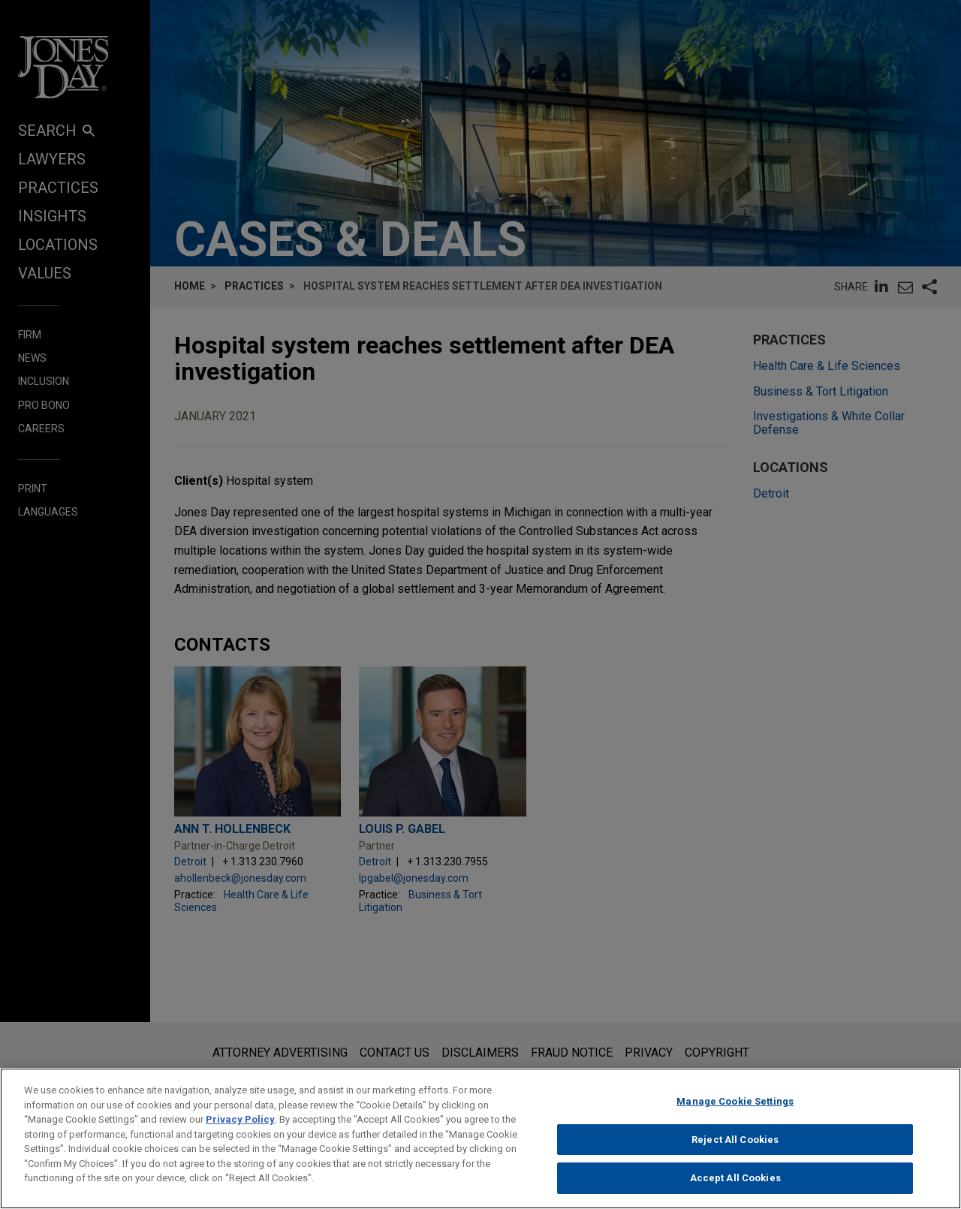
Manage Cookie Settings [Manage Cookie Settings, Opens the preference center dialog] (735, 1111)
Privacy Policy (240, 1129)
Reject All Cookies (735, 1150)
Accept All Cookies (735, 1189)
